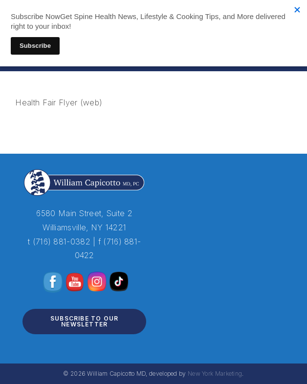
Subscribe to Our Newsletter (84, 321)
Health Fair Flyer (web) (58, 102)
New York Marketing (215, 373)
